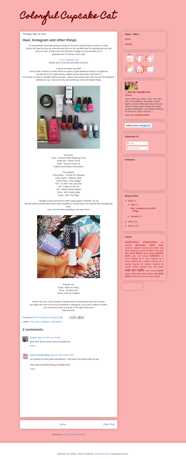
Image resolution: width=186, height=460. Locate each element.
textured (144, 276)
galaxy (152, 253)
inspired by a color (140, 259)
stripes (128, 276)
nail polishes (56, 321)
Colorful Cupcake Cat (68, 16)
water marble (154, 276)
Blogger (124, 454)
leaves (135, 267)
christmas (134, 251)
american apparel (133, 248)
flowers (139, 253)
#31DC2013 (132, 242)
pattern (128, 274)
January (135, 216)
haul (37, 321)
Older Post (109, 424)
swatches (136, 276)
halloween (155, 256)
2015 (131, 200)
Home (62, 424)
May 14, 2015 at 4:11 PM (62, 355)
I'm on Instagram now (68, 60)
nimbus (153, 270)
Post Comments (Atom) (74, 434)
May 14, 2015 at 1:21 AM (49, 337)
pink (134, 273)
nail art (130, 270)
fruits (146, 253)
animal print (147, 248)
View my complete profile (137, 115)
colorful (142, 251)
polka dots (141, 274)
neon (147, 270)
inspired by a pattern (140, 261)
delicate (149, 251)
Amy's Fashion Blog (40, 355)
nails (140, 270)
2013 (131, 226)
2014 (131, 221)
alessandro (140, 245)
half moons (142, 256)
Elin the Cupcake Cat (139, 92)
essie (32, 321)
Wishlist (128, 44)
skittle (160, 273)
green (127, 256)
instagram (45, 321)
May (133, 204)
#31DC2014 (150, 242)
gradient (159, 253)
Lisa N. (33, 337)
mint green (158, 267)
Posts (131, 143)
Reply (32, 346)
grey (134, 256)
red (155, 273)
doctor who (158, 251)
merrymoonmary (101, 454)
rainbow (149, 274)
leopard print (146, 267)
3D (162, 242)
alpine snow (156, 245)
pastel (160, 270)
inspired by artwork (141, 264)
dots (127, 253)
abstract (128, 245)
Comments (133, 148)
